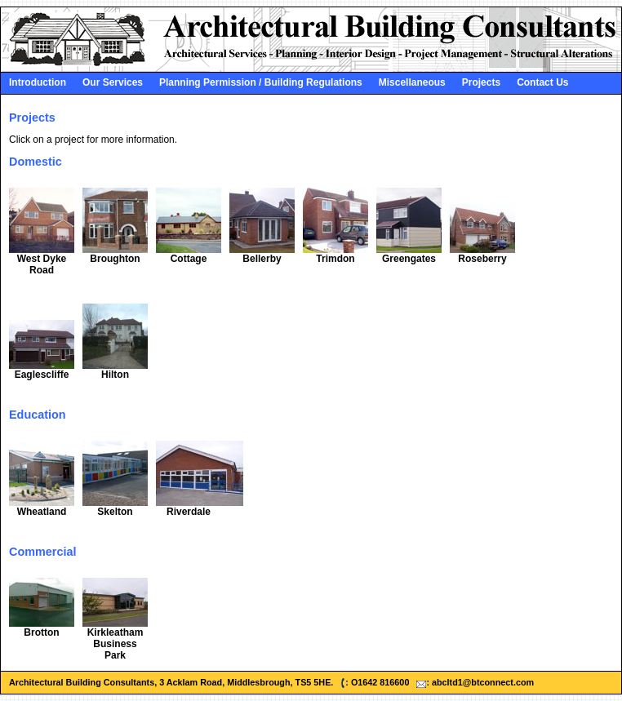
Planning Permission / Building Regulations (260, 82)
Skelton (114, 511)
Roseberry (482, 258)
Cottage (189, 258)
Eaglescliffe (42, 374)
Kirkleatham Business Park (115, 644)
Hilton (115, 374)
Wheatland (42, 511)
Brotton (41, 632)
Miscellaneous (412, 82)
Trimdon (335, 258)
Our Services (112, 82)
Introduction (37, 82)
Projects (481, 82)
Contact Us (542, 82)
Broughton (115, 258)
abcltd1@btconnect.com (483, 682)
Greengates (409, 258)
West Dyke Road (41, 264)
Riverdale (189, 511)
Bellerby (261, 258)
